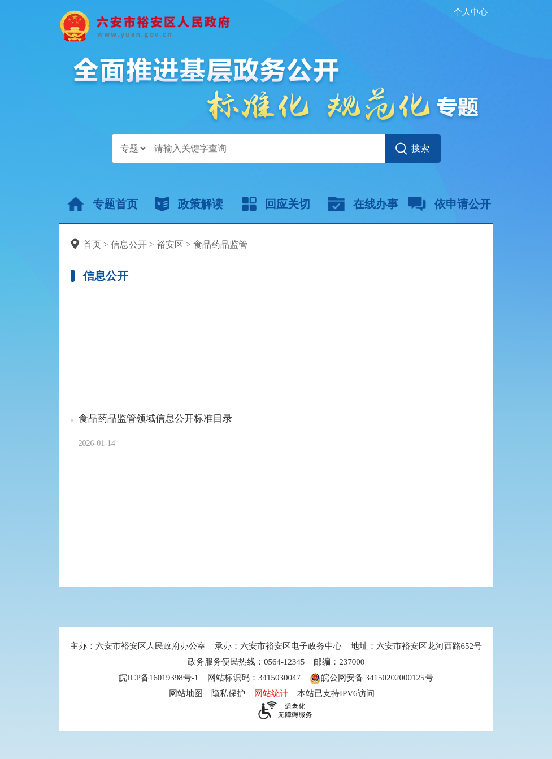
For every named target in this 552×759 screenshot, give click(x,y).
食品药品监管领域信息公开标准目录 (155, 418)
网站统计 (271, 693)
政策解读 (189, 204)
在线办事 (363, 204)
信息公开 (129, 244)
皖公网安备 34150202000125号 (371, 677)
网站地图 (186, 693)
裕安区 (170, 244)
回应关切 (276, 204)
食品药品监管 (220, 244)
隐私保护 (228, 693)
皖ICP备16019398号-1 (158, 677)
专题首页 (102, 204)
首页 (92, 244)
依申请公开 (449, 204)
